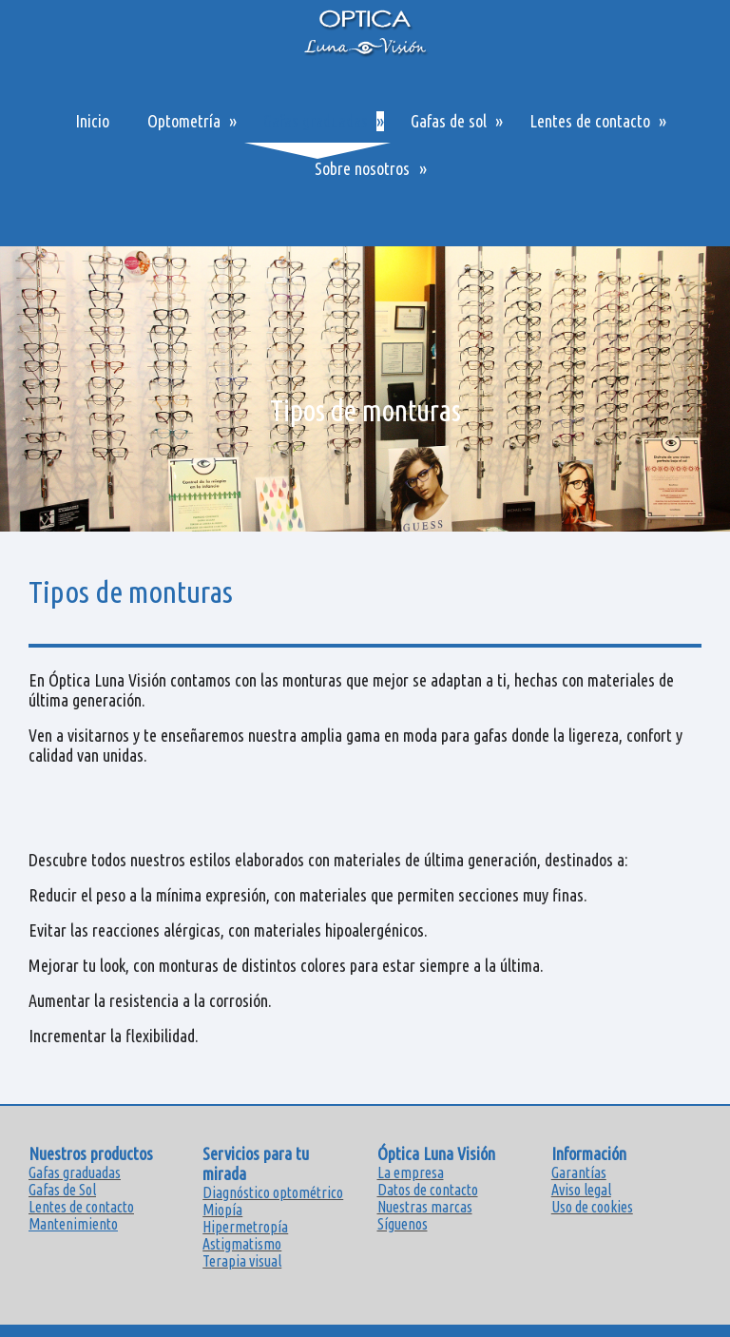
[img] (365, 389)
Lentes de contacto (589, 120)
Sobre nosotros (362, 168)
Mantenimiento (73, 1223)
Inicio (92, 120)
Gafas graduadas (315, 120)
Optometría (184, 120)
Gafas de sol (449, 120)
